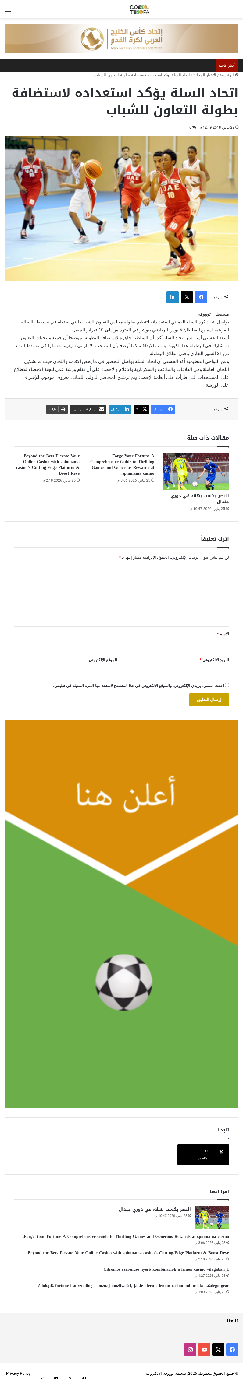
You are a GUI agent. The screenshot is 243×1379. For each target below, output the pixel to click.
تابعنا (232, 1315)
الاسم (223, 634)
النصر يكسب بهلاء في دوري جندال (199, 499)
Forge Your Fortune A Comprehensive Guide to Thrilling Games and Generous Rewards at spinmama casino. (122, 464)
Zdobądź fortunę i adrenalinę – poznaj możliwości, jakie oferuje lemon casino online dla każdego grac (133, 1280)
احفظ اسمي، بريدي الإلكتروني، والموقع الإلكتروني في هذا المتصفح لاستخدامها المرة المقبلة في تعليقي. (138, 685)
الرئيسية (229, 75)
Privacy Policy (18, 1368)
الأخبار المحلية (204, 75)
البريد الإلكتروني (214, 660)
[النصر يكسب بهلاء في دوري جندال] (196, 471)
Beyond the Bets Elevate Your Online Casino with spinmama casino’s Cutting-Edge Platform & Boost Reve (48, 464)
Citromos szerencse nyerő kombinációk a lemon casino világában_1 (166, 1264)
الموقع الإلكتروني (103, 660)
